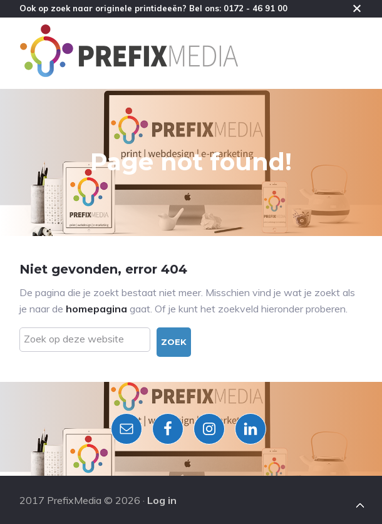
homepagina (96, 308)
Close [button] (357, 8)
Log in (162, 500)
